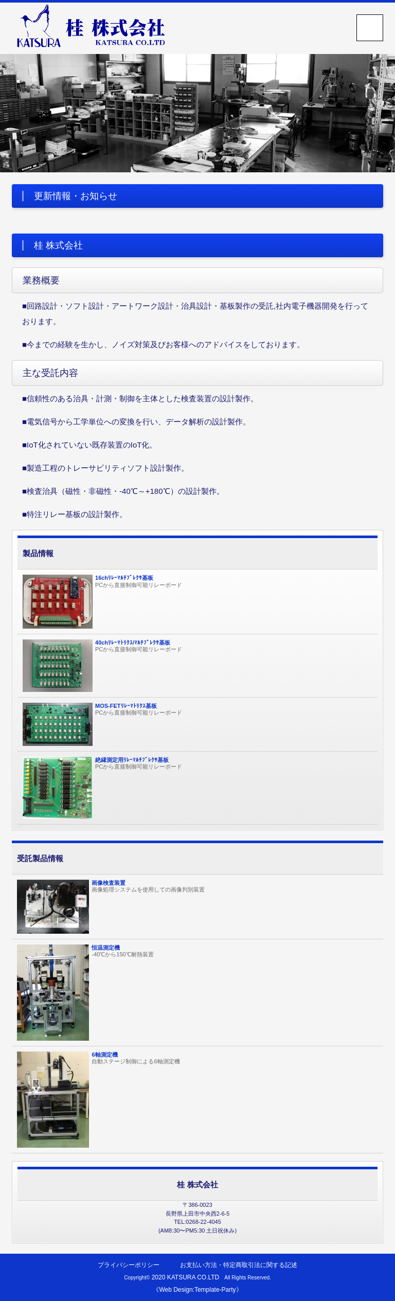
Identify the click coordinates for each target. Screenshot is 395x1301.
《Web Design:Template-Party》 (197, 1289)
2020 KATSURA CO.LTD (186, 1277)
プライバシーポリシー (128, 1265)
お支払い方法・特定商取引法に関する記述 (238, 1265)
